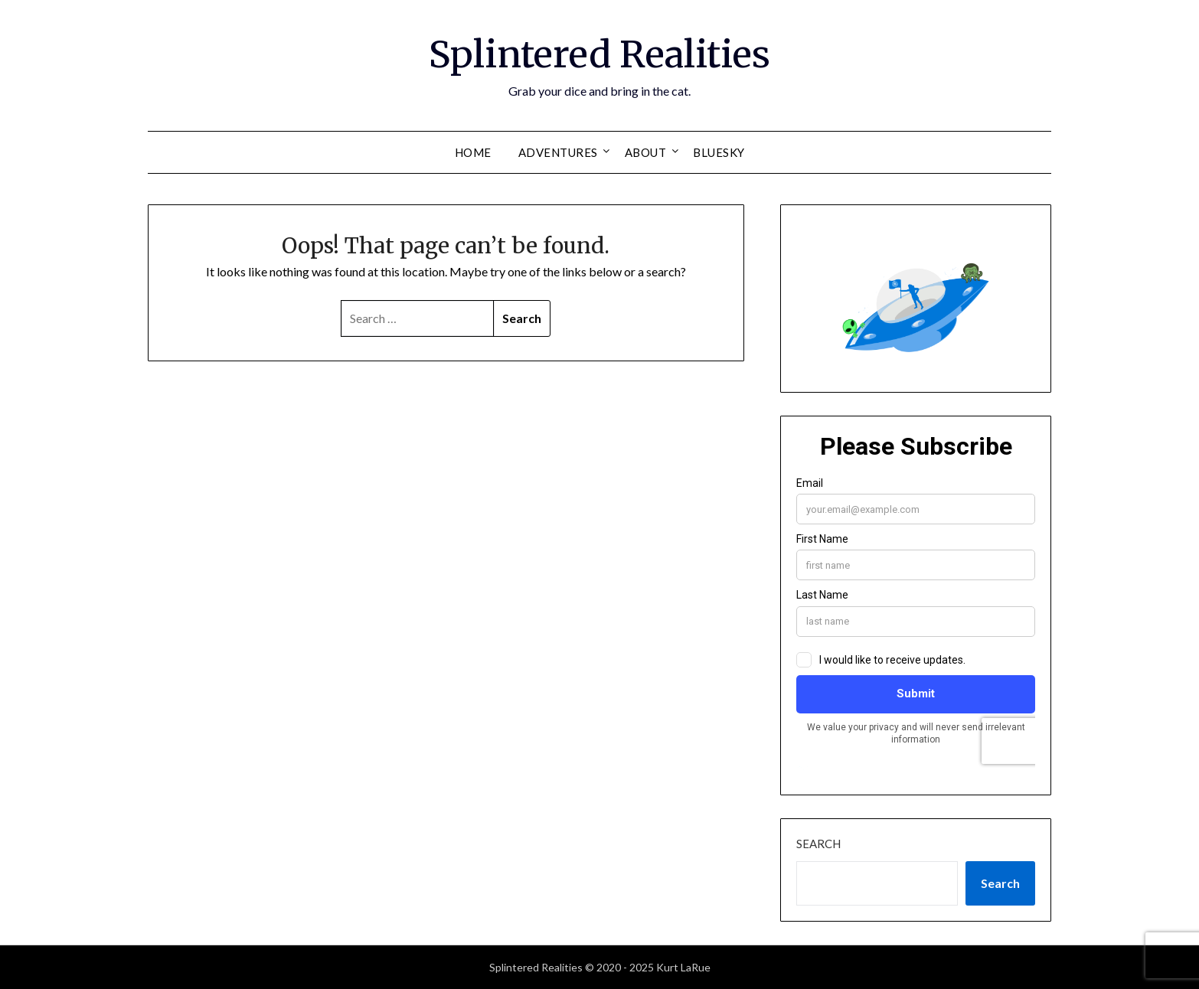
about (646, 152)
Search (818, 843)
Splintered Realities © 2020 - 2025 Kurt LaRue (600, 967)
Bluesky (719, 152)
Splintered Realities (599, 54)
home (473, 152)
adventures (558, 152)
